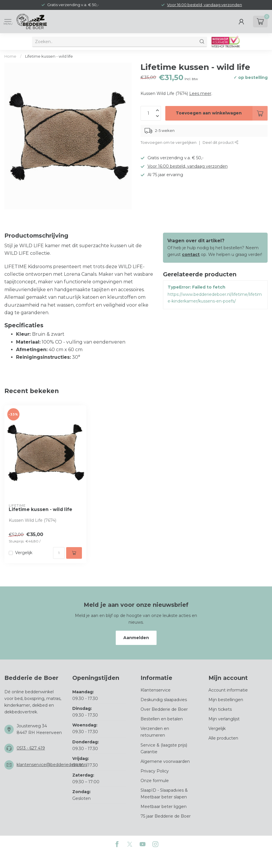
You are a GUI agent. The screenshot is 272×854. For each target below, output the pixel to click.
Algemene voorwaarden (165, 761)
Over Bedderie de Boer (164, 709)
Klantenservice (156, 690)
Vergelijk (23, 553)
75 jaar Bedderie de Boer (166, 816)
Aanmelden (136, 637)
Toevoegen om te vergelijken (168, 142)
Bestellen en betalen (162, 719)
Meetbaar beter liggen (164, 806)
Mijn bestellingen (225, 699)
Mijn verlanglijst (224, 719)
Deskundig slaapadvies (164, 699)
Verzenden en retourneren (155, 732)
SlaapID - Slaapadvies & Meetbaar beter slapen (164, 794)
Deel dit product (220, 142)
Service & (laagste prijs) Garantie (164, 748)
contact (191, 254)
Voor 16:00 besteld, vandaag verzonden (204, 5)
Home (10, 56)
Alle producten (223, 738)
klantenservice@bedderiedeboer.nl (52, 764)
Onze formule (155, 780)
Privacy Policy (155, 771)
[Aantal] (59, 553)
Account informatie (228, 690)
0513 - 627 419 (31, 748)
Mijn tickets (220, 709)
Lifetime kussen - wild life (49, 56)
